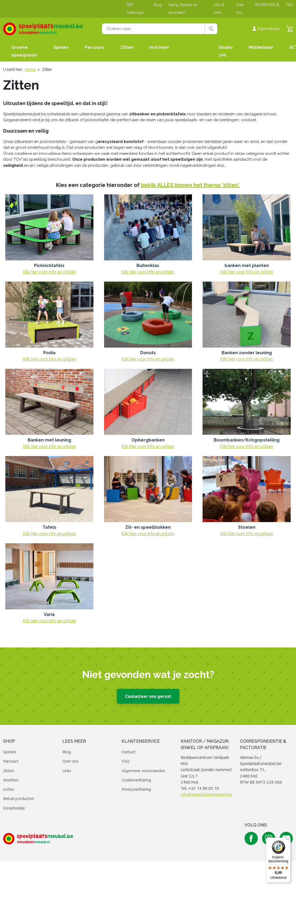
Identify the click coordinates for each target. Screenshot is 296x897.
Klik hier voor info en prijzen (49, 271)
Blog (158, 5)
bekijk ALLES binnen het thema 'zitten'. (190, 185)
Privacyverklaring (136, 789)
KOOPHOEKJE (267, 5)
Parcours (94, 47)
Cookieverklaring (136, 780)
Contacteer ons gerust (148, 696)
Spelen (61, 47)
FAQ (289, 5)
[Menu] (287, 841)
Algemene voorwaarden (143, 770)
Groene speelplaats (24, 51)
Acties (8, 789)
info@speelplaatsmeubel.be (206, 794)
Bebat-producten (18, 798)
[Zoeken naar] (160, 28)
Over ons (70, 761)
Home (30, 69)
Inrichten (159, 47)
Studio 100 (226, 51)
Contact (129, 752)
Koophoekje (14, 808)
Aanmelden (266, 28)
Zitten (127, 47)
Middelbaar (261, 47)
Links (66, 770)
